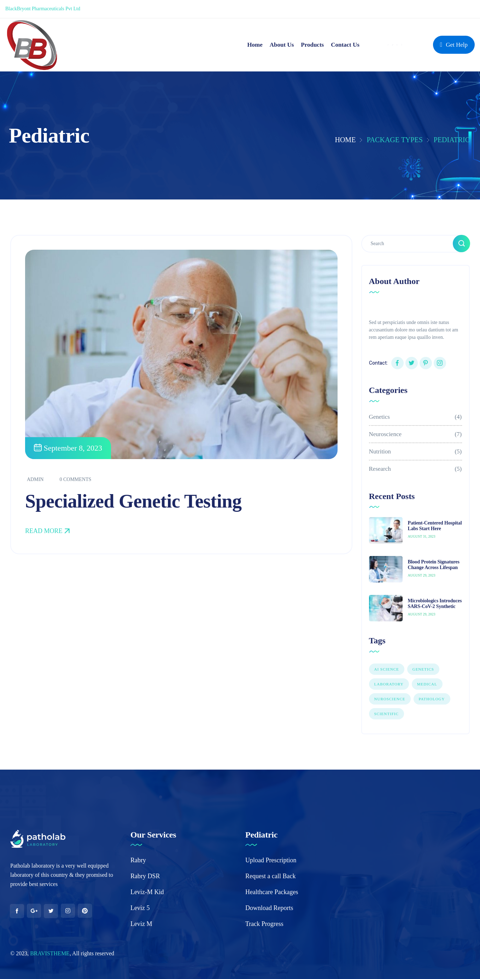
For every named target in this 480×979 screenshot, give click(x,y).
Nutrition (415, 451)
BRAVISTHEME (50, 953)
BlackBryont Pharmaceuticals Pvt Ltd (42, 8)
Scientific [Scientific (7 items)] (386, 714)
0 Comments (75, 480)
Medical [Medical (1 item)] (427, 684)
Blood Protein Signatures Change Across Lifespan (433, 564)
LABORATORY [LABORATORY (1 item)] (389, 684)
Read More (47, 531)
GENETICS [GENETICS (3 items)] (423, 669)
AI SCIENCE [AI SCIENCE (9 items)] (386, 669)
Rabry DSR (145, 876)
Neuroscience (415, 434)
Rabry (138, 860)
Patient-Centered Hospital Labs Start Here (435, 526)
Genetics (415, 417)
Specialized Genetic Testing (133, 501)
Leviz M (141, 923)
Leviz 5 (140, 907)
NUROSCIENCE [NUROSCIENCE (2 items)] (389, 699)
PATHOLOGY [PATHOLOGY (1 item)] (432, 699)
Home (345, 140)
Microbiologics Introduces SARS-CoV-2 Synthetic (435, 603)
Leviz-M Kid (147, 892)
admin (35, 480)
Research (415, 469)
